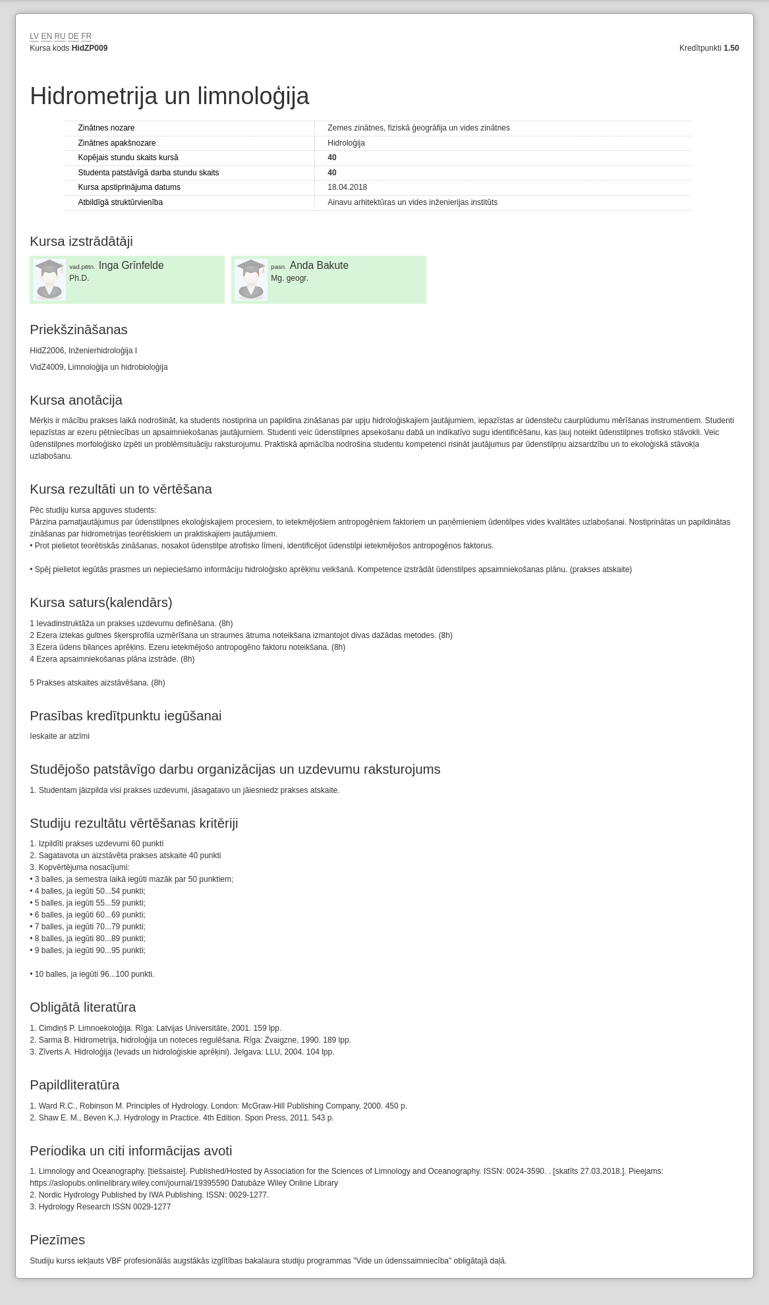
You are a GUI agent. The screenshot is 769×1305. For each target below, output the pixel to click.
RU (59, 36)
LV (34, 36)
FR (86, 36)
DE (73, 36)
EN (46, 36)
